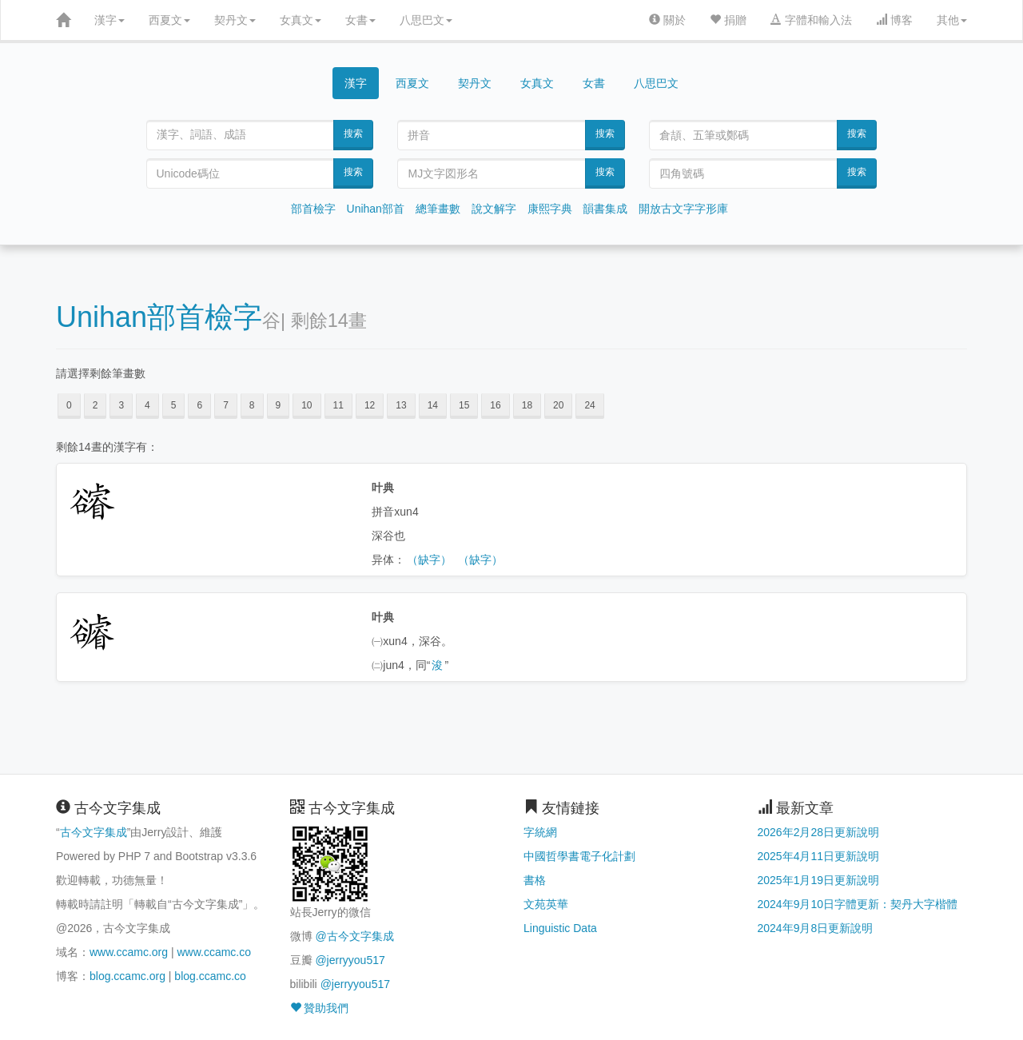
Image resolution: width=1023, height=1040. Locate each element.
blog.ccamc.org (127, 976)
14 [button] (433, 405)
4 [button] (147, 405)
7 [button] (226, 405)
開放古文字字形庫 (683, 208)
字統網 (540, 832)
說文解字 (494, 208)
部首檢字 (313, 208)
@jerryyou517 (349, 960)
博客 (894, 20)
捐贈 (728, 20)
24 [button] (589, 405)
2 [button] (95, 405)
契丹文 (235, 20)
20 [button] (558, 405)
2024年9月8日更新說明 (816, 928)
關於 (667, 20)
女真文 (300, 20)
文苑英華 (545, 904)
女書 (360, 20)
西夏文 (169, 20)
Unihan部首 (375, 208)
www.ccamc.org (129, 952)
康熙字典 (549, 208)
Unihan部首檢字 (159, 317)
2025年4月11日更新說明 (819, 856)
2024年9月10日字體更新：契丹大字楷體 (858, 904)
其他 (952, 20)
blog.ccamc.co (209, 976)
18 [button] (527, 405)
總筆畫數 (438, 208)
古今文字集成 (93, 832)
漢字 (109, 20)
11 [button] (338, 405)
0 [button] (69, 405)
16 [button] (495, 405)
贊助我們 (319, 1008)
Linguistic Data (560, 928)
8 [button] (252, 405)
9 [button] (278, 405)
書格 (534, 880)
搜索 (353, 133)
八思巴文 (426, 20)
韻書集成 (605, 208)
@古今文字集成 (354, 936)
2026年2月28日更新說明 (819, 832)
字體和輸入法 (811, 20)
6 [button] (199, 405)
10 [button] (306, 405)
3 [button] (121, 405)
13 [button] (401, 405)
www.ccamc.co (214, 952)
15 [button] (464, 405)
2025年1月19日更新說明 (819, 880)
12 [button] (369, 405)
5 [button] (174, 405)
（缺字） (429, 559)
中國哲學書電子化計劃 (579, 856)
